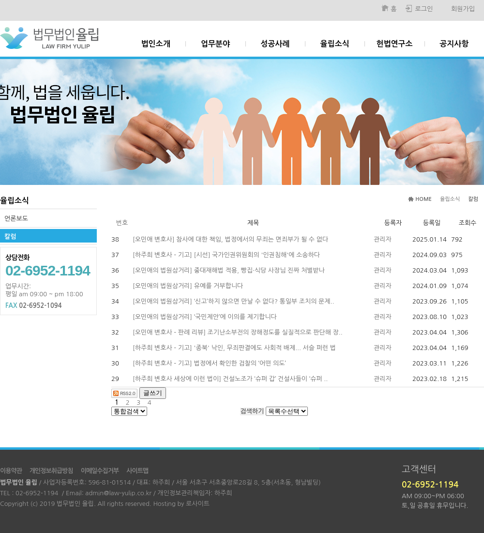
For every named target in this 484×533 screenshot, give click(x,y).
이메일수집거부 (100, 471)
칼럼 (10, 236)
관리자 (383, 239)
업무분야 (215, 43)
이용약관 (11, 471)
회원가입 (463, 9)
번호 (122, 223)
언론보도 (16, 218)
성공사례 (274, 43)
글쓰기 (152, 392)
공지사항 (454, 43)
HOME (423, 199)
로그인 (424, 9)
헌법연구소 (394, 43)
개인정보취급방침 (51, 471)
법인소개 (155, 43)
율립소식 (334, 43)
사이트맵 (137, 471)
